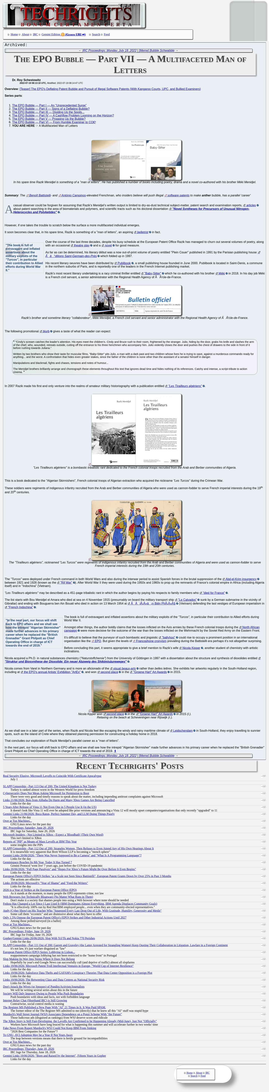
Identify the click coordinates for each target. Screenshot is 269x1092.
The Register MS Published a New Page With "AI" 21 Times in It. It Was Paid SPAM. (54, 1008)
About (25, 34)
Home (14, 34)
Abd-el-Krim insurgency (240, 580)
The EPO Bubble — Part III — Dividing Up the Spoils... (48, 113)
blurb (46, 332)
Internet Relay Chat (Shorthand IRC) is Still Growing (35, 1001)
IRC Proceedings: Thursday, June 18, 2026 (28, 1049)
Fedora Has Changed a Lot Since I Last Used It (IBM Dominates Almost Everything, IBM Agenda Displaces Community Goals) (80, 904)
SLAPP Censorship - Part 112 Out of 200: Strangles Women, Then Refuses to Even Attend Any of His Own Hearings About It (78, 849)
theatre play (82, 246)
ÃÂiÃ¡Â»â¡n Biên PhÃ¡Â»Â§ (153, 604)
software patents (178, 196)
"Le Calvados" (187, 600)
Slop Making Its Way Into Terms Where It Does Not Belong (39, 959)
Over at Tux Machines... (17, 821)
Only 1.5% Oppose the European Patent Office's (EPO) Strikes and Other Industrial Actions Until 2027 (64, 918)
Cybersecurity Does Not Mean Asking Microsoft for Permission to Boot (46, 794)
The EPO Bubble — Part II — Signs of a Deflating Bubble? (50, 109)
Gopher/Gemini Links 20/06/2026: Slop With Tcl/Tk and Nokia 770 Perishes (49, 939)
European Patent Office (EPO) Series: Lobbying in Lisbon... (39, 953)
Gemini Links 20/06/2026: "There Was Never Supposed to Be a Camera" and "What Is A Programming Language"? (72, 856)
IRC (35, 34)
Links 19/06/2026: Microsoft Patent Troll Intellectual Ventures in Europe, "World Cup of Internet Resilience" (68, 966)
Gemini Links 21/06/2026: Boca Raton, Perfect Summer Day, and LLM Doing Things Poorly (59, 814)
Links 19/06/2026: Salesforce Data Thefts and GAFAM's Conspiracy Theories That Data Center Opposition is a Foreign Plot (77, 973)
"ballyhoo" (168, 638)
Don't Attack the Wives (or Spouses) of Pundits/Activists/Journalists (43, 987)
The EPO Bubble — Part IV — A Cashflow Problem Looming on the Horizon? (63, 116)
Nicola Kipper (191, 648)
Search (96, 34)
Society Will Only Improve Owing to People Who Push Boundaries (43, 994)
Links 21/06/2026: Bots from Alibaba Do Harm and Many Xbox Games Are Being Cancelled (59, 801)
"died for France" (214, 593)
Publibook (124, 264)
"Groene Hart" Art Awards (150, 673)
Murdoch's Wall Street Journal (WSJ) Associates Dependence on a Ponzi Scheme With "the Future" (62, 1015)
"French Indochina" (20, 608)
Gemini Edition (51, 34)
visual (124, 669)
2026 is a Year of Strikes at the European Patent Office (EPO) (40, 890)
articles (251, 206)
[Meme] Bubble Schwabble (156, 51)
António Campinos (73, 196)
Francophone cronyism (151, 642)
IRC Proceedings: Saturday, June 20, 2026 (28, 828)
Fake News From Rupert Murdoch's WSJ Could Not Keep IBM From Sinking (49, 1029)
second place (109, 673)
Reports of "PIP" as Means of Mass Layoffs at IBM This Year (40, 842)
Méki (222, 274)
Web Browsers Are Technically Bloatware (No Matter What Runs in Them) (48, 897)
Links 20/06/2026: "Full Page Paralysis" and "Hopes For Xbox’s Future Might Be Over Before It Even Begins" (69, 870)
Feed (107, 34)
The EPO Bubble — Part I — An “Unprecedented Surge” (49, 106)
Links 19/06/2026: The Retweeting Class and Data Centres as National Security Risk (53, 980)
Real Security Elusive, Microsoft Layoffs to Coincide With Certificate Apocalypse (52, 776)
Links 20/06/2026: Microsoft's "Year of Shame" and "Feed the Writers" (45, 884)
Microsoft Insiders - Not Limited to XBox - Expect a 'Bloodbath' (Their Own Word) (53, 835)
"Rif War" (66, 583)
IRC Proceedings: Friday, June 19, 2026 (27, 932)
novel (108, 246)
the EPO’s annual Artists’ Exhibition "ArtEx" (52, 673)
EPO (98, 642)
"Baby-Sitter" (152, 274)
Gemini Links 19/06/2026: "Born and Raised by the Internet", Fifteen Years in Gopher (54, 1056)
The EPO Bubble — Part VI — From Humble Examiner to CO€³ (54, 123)
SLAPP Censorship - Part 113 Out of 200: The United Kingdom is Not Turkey (49, 787)
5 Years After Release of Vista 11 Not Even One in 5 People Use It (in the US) (49, 808)
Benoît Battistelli (40, 196)
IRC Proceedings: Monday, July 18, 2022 (109, 51)
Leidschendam (183, 731)
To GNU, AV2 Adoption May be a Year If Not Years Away (38, 1035)
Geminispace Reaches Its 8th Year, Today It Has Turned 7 (37, 863)
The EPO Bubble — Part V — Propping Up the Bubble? (49, 119)
